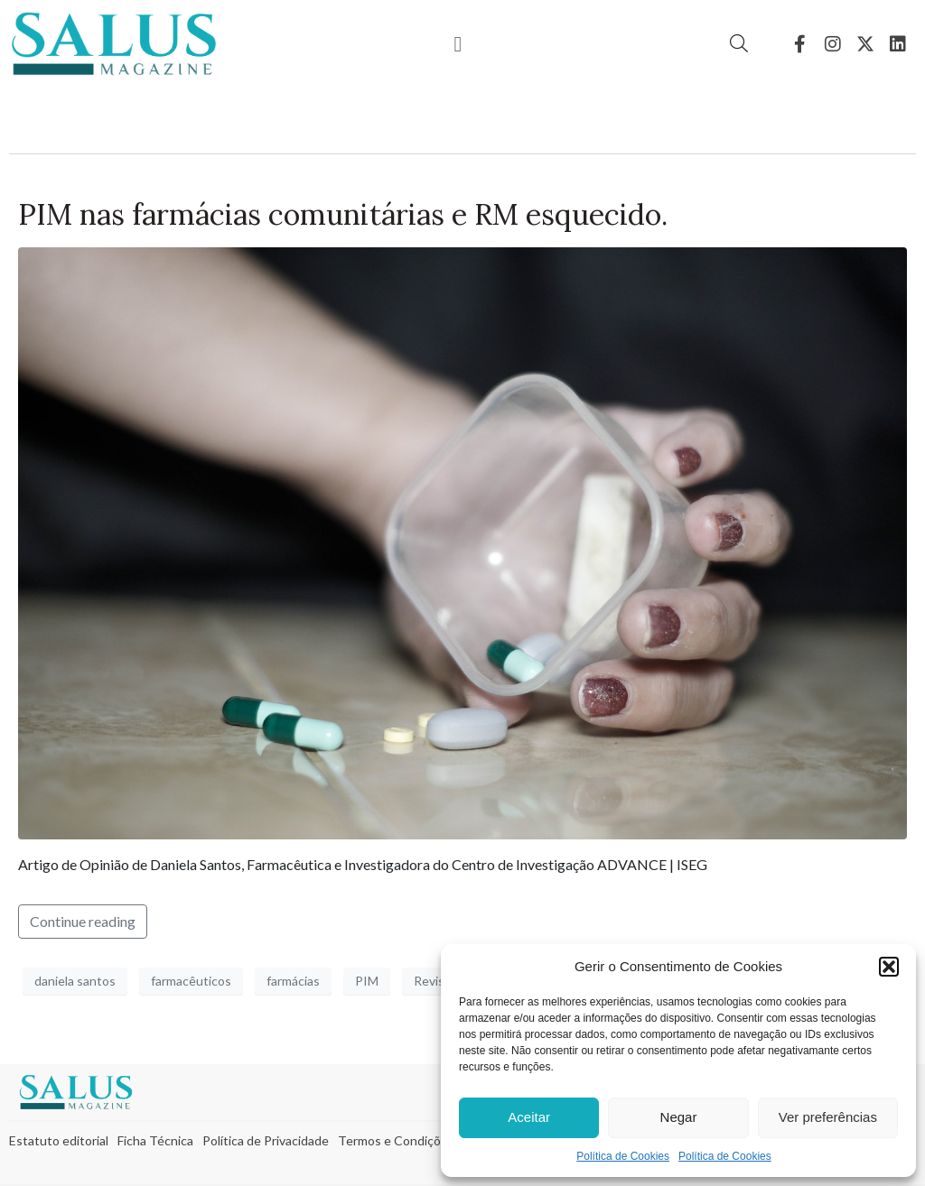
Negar (678, 1117)
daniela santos (75, 980)
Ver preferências (828, 1117)
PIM (366, 980)
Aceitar (529, 1117)
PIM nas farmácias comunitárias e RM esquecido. (343, 214)
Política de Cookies (622, 1156)
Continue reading (82, 921)
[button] (889, 967)
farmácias (293, 980)
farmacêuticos (191, 980)
